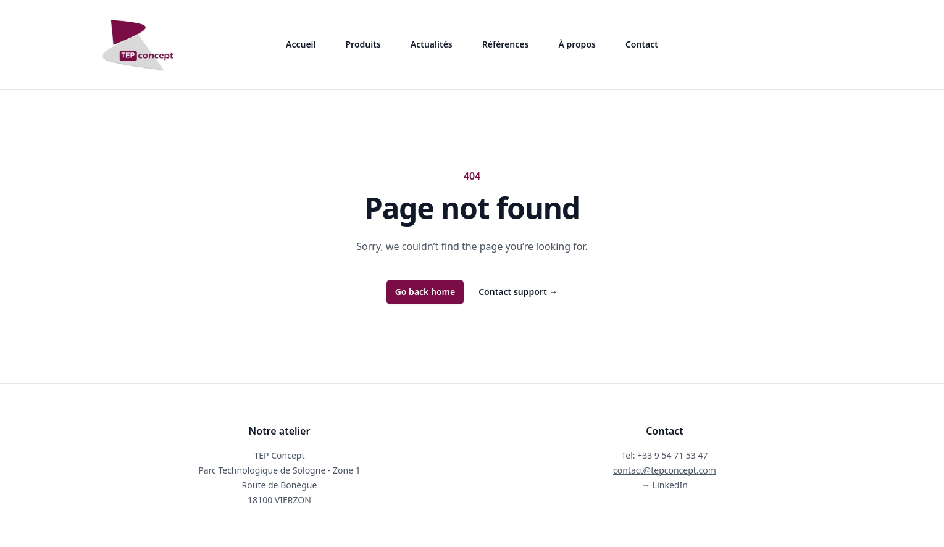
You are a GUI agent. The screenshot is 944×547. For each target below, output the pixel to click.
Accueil (301, 44)
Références (505, 44)
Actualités (432, 44)
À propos (577, 44)
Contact (641, 44)
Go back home (425, 292)
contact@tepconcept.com (664, 470)
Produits (363, 44)
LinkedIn (664, 485)
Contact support (518, 292)
